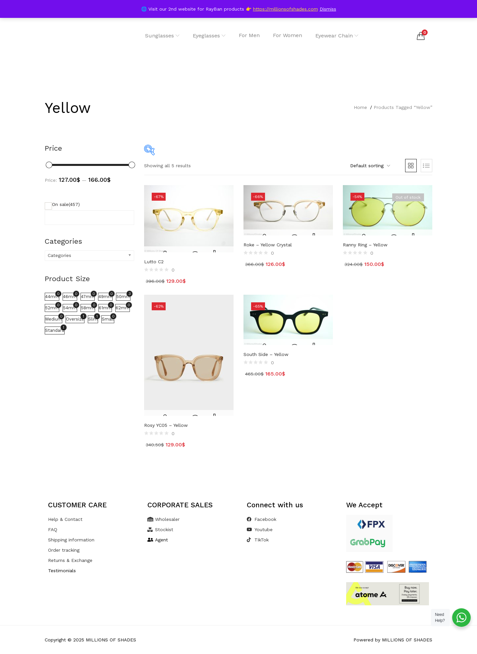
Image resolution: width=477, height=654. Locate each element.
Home (360, 107)
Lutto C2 (154, 261)
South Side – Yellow (266, 354)
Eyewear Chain (336, 35)
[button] (420, 35)
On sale (66, 204)
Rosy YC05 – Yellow (166, 425)
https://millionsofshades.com (285, 9)
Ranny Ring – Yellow (365, 244)
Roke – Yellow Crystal (267, 244)
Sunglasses (162, 35)
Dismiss (328, 9)
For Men (249, 35)
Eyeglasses (209, 35)
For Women (287, 35)
